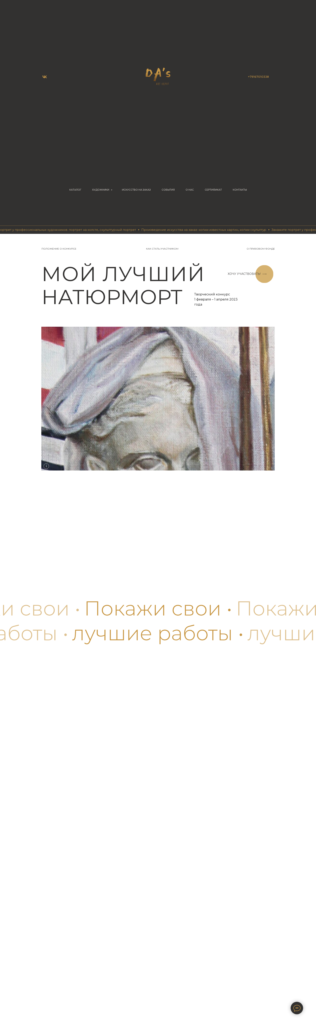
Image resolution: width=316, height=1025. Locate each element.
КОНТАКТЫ (240, 189)
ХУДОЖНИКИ (101, 189)
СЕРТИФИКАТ (213, 189)
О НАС (190, 189)
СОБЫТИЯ (168, 189)
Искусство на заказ (136, 189)
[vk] (44, 76)
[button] (244, 274)
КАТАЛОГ (75, 189)
